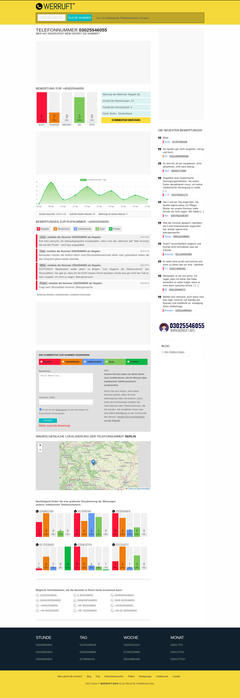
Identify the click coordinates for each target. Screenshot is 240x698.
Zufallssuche (162, 676)
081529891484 (132, 659)
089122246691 (181, 236)
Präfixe (131, 676)
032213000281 (177, 268)
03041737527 (178, 659)
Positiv (132, 361)
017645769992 (132, 652)
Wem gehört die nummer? (70, 676)
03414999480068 (179, 156)
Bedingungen (62, 410)
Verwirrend (70, 361)
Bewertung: (66, 381)
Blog (89, 676)
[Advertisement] (93, 62)
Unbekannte (92, 361)
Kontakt (176, 676)
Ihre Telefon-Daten (174, 352)
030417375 (177, 645)
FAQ (98, 676)
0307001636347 (180, 215)
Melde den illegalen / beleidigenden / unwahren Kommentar (63, 294)
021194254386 (183, 254)
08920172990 (178, 171)
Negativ (46, 361)
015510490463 (183, 310)
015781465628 (88, 645)
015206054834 (44, 645)
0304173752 (177, 652)
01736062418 (87, 659)
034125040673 (177, 289)
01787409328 (179, 142)
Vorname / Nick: (66, 400)
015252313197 (132, 645)
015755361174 (179, 195)
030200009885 (88, 652)
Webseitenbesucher (114, 676)
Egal (110, 361)
